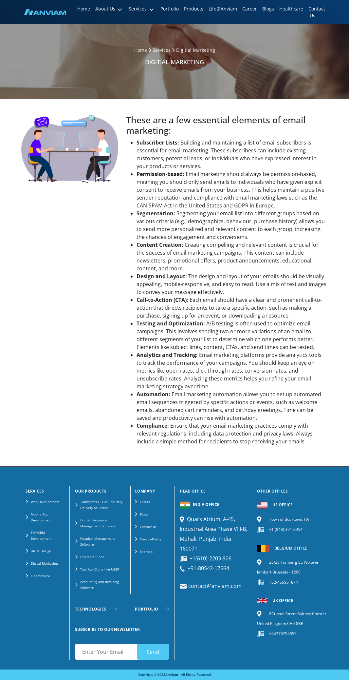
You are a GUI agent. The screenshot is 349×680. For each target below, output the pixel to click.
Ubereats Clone (92, 556)
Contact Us (316, 12)
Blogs (268, 9)
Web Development (45, 501)
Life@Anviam (223, 9)
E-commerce (40, 575)
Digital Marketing (44, 563)
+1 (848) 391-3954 (286, 529)
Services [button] (138, 9)
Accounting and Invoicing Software (99, 584)
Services (162, 50)
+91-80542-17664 (208, 568)
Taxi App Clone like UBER (99, 569)
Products (193, 9)
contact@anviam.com (214, 586)
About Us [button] (105, 9)
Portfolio (169, 9)
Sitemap (146, 551)
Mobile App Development (41, 517)
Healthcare (291, 9)
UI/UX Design (41, 551)
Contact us (148, 526)
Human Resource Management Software (98, 523)
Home (140, 50)
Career (249, 9)
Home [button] (83, 9)
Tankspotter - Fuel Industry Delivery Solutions (101, 504)
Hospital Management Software (97, 541)
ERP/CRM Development (41, 535)
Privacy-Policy (150, 539)
